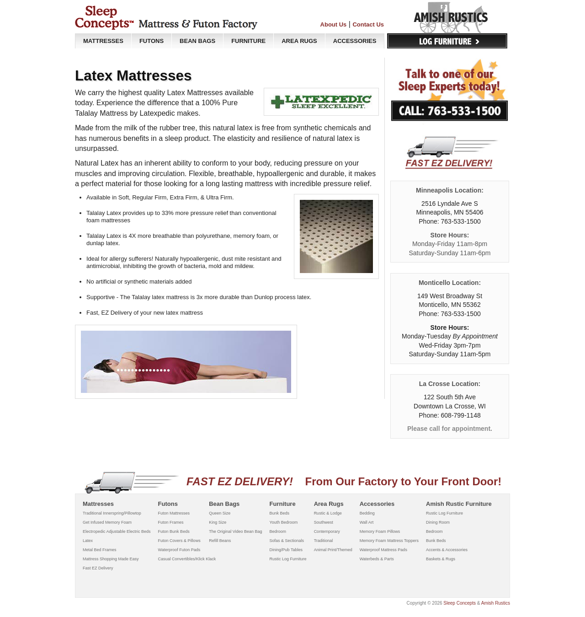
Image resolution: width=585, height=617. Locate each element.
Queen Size (219, 513)
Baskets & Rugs (440, 559)
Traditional (323, 540)
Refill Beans (220, 540)
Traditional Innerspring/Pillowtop (112, 513)
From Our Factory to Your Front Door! (292, 481)
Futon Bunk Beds (174, 531)
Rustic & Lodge (328, 513)
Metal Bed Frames (100, 549)
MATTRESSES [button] (103, 41)
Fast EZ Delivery (98, 568)
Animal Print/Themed (333, 549)
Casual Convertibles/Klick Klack (187, 559)
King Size (217, 522)
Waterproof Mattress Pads (383, 549)
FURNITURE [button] (248, 41)
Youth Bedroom (284, 522)
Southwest (323, 522)
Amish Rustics (495, 603)
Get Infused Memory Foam (107, 522)
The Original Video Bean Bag (235, 531)
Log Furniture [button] (447, 41)
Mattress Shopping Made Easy (111, 559)
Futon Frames (171, 522)
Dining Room (438, 522)
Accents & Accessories (447, 549)
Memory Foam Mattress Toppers (389, 540)
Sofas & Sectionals (287, 540)
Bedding (367, 513)
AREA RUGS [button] (299, 41)
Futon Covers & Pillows (179, 540)
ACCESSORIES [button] (355, 41)
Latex (88, 540)
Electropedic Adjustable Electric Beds (117, 531)
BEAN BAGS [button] (197, 41)
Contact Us (368, 24)
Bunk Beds (280, 513)
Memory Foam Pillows (380, 531)
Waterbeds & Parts (377, 559)
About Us (333, 24)
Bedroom (278, 531)
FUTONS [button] (151, 41)
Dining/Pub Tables (286, 549)
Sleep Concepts (459, 603)
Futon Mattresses (174, 513)
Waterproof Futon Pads (179, 549)
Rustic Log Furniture (288, 559)
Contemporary (327, 531)
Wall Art (367, 522)
